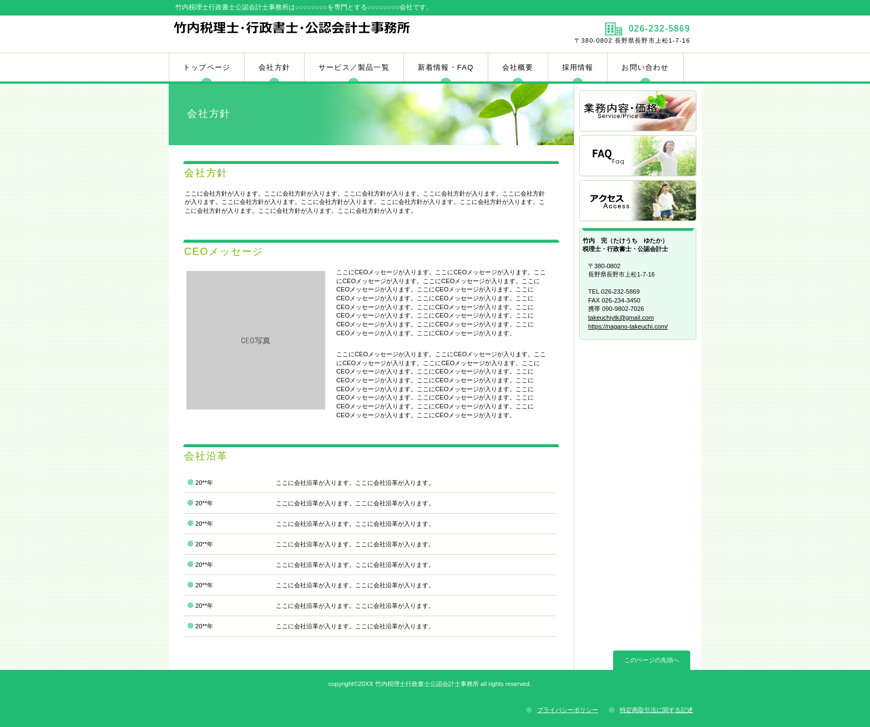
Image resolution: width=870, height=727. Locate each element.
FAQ (638, 156)
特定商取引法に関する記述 (656, 709)
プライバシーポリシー (567, 709)
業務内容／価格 (638, 111)
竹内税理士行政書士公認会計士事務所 (300, 34)
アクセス (638, 201)
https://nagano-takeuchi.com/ (628, 326)
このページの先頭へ (651, 660)
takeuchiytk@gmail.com (621, 317)
